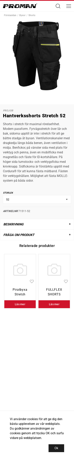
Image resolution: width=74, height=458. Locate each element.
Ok (56, 448)
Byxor (22, 15)
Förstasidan (10, 15)
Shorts (31, 15)
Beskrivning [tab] (13, 224)
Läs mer (20, 304)
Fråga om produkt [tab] (18, 235)
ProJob (8, 110)
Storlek (8, 192)
